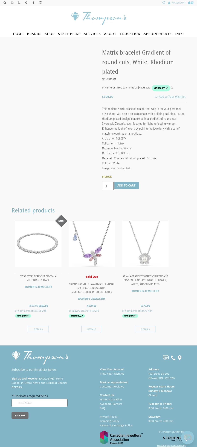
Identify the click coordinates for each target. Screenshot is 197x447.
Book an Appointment (114, 382)
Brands (34, 34)
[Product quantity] (108, 186)
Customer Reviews (112, 386)
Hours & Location (111, 399)
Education (130, 34)
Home (18, 34)
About (110, 34)
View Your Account (112, 369)
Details (38, 329)
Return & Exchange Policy (116, 425)
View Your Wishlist (112, 373)
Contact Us (107, 395)
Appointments (158, 34)
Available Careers (111, 403)
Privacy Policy (108, 416)
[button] (170, 96)
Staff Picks (69, 34)
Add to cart (126, 185)
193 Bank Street (158, 373)
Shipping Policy (109, 421)
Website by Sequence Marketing (171, 445)
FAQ (102, 408)
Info (179, 34)
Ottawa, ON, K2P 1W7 (161, 378)
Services (92, 34)
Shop (50, 34)
